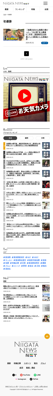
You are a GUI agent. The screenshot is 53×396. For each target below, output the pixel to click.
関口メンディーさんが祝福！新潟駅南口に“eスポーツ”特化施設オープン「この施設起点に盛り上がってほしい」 (23, 205)
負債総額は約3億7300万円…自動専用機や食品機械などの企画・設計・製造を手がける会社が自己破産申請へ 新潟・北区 (23, 235)
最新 (6, 9)
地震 (7, 263)
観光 (45, 266)
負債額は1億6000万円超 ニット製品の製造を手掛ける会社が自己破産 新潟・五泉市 (23, 153)
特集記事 (15, 263)
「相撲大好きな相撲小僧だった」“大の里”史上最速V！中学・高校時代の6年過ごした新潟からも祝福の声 (37, 34)
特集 (33, 9)
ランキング (19, 9)
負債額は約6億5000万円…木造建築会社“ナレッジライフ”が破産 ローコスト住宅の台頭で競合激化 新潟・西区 (24, 215)
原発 (44, 260)
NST (29, 257)
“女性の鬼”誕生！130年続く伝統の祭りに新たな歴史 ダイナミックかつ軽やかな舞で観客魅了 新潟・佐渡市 (23, 184)
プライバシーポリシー (26, 386)
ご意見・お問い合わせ (41, 386)
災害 (24, 263)
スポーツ (44, 43)
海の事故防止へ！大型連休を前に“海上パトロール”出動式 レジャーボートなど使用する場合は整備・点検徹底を (20, 297)
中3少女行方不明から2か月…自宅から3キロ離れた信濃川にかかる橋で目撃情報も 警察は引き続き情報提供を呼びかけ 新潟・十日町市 (23, 163)
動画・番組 (30, 368)
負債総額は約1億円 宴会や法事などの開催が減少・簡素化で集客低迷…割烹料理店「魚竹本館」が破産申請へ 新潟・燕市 (23, 173)
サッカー (8, 260)
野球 (25, 266)
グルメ (8, 266)
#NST (36, 257)
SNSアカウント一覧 (11, 386)
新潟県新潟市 (19, 257)
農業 (44, 263)
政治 (31, 266)
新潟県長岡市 (34, 263)
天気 (38, 266)
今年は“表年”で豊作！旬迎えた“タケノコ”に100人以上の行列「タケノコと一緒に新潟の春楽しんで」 (23, 194)
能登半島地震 (34, 260)
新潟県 (8, 257)
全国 (46, 9)
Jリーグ (17, 266)
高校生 (8, 269)
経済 (21, 368)
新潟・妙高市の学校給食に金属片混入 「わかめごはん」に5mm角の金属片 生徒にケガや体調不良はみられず (21, 307)
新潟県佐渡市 (20, 260)
